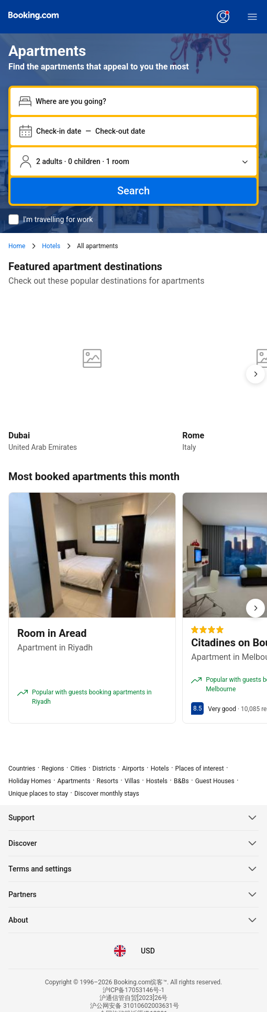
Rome (193, 435)
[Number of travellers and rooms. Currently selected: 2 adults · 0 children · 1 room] (133, 161)
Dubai (19, 435)
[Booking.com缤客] (33, 15)
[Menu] (252, 16)
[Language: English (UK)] (119, 950)
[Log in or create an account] (223, 16)
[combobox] (141, 101)
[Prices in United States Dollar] (147, 950)
